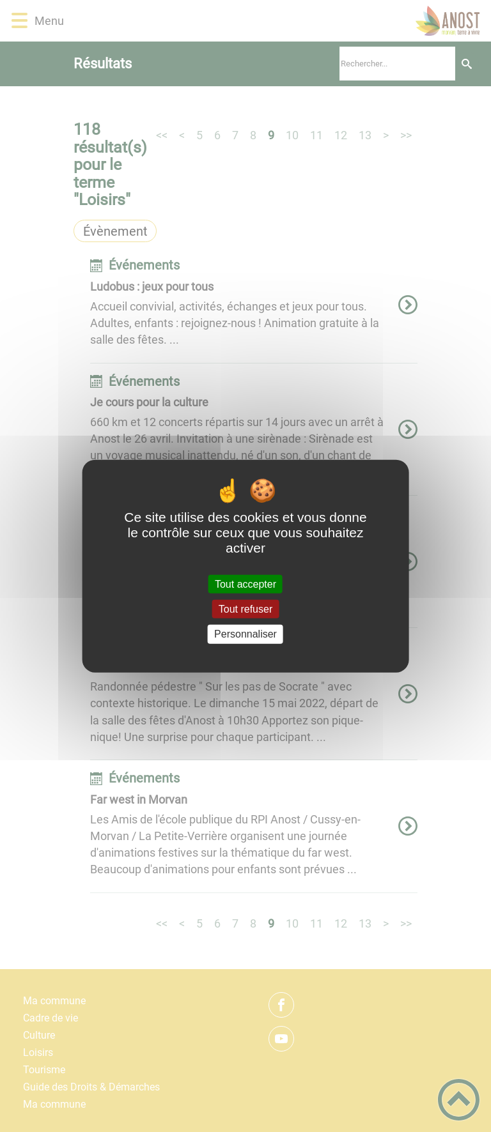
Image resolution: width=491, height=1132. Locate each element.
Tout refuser (245, 609)
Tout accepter (245, 584)
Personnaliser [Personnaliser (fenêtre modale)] (245, 634)
